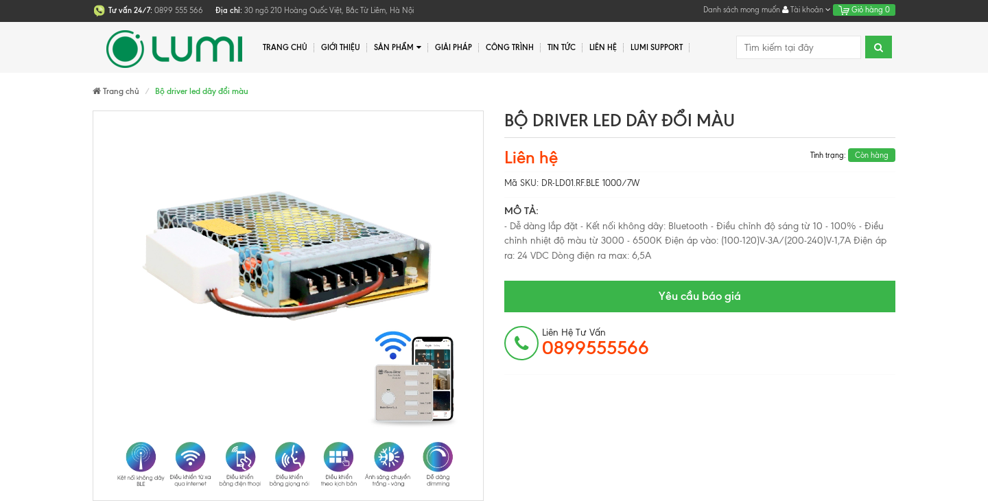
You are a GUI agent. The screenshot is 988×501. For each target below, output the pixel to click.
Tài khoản (806, 9)
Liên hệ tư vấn (595, 342)
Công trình (510, 47)
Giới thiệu (340, 47)
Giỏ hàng (864, 9)
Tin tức (562, 47)
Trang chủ (285, 47)
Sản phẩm (397, 47)
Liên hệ (603, 47)
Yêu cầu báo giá (700, 296)
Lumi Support (657, 47)
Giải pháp (453, 47)
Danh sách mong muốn (741, 9)
